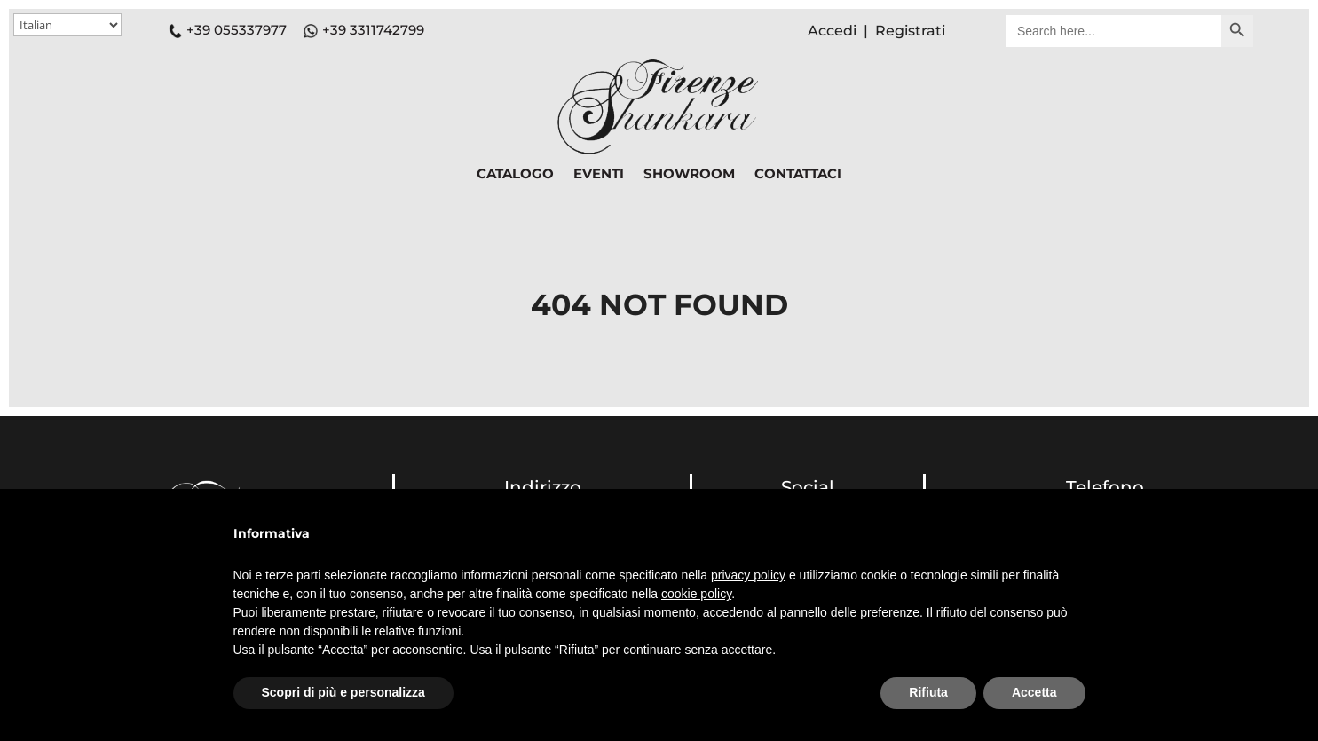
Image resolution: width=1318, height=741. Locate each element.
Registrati (910, 30)
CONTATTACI (797, 175)
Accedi (832, 30)
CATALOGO (515, 175)
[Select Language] (67, 24)
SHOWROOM (689, 175)
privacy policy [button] (748, 575)
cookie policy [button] (696, 594)
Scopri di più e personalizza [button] (343, 692)
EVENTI (598, 175)
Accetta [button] (1034, 692)
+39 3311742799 (373, 29)
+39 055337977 (228, 29)
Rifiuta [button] (928, 692)
